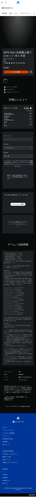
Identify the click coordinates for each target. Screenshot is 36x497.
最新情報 (4, 13)
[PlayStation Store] (8, 7)
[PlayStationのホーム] (18, 2)
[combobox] (18, 139)
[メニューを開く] (2, 2)
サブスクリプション (25, 13)
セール (16, 13)
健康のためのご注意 (8, 398)
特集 (10, 13)
